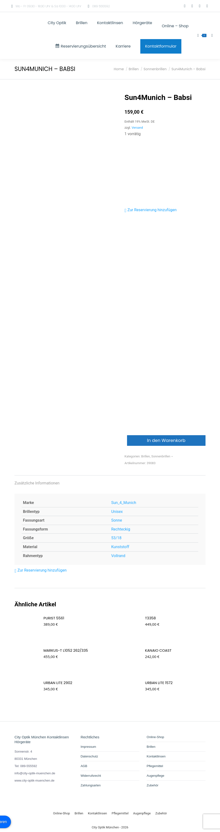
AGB (84, 766)
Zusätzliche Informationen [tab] (36, 483)
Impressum (88, 746)
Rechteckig (120, 529)
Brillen (145, 456)
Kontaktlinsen (156, 756)
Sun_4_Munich (123, 502)
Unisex (117, 511)
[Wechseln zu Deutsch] (170, 6)
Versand (137, 127)
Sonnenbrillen (160, 456)
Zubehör (152, 785)
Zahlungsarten (91, 785)
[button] (151, 210)
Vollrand (118, 555)
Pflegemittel (155, 766)
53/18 (116, 538)
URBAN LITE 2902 (57, 682)
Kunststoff (120, 547)
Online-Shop (155, 737)
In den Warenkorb (166, 440)
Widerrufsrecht (91, 775)
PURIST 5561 (53, 618)
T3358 (150, 618)
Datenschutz (89, 756)
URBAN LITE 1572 (159, 682)
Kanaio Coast (158, 650)
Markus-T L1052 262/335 (65, 650)
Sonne (116, 520)
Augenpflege (155, 775)
